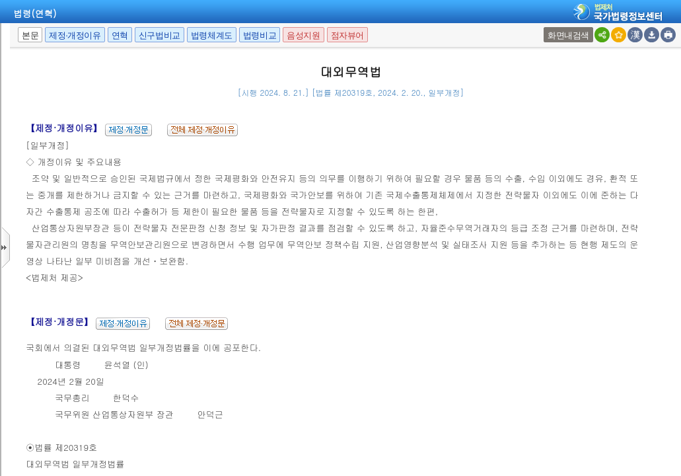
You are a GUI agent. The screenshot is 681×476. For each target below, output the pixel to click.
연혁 (120, 35)
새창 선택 (545, 27)
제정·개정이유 (74, 35)
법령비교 (259, 35)
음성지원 (303, 35)
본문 (30, 35)
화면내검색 (568, 35)
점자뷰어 (347, 35)
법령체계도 (212, 35)
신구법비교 (159, 35)
